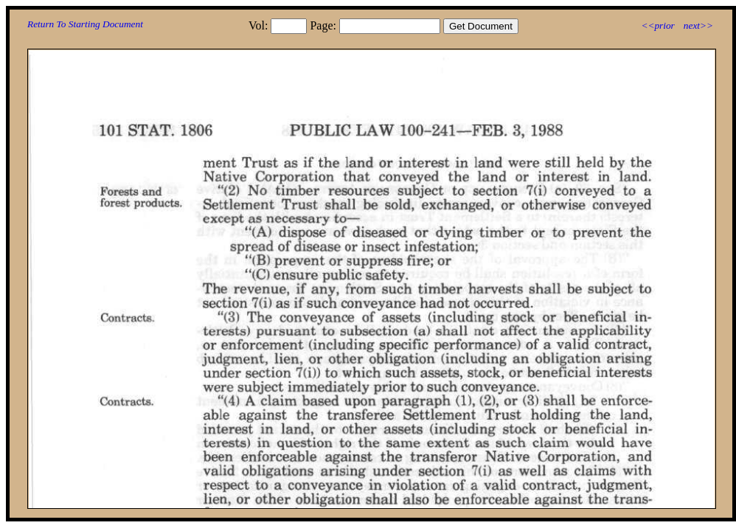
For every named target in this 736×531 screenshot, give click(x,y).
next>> (698, 25)
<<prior (657, 25)
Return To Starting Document (85, 24)
